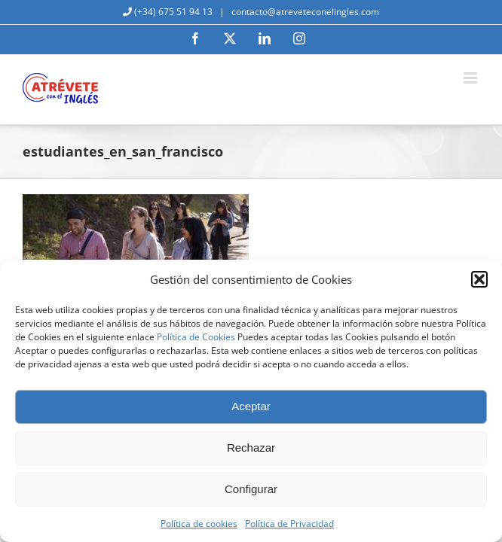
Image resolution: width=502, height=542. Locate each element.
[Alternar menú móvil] (471, 78)
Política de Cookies (196, 336)
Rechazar (251, 447)
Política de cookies (199, 523)
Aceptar (251, 406)
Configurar (251, 489)
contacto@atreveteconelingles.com (304, 11)
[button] (479, 279)
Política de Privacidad (289, 523)
